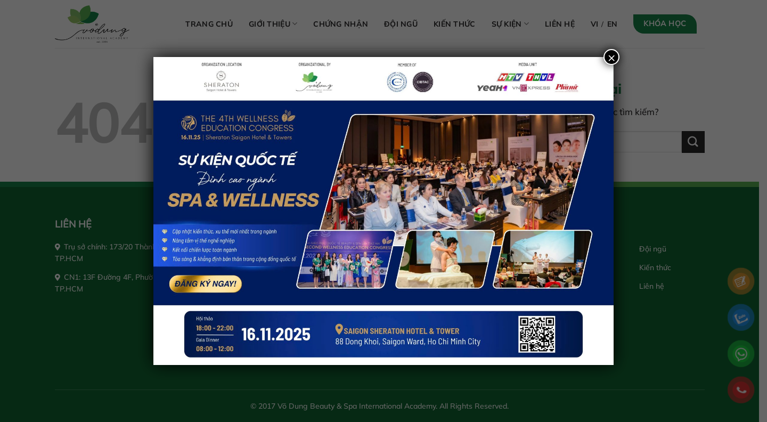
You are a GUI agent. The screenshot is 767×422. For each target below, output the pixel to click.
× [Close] (611, 57)
